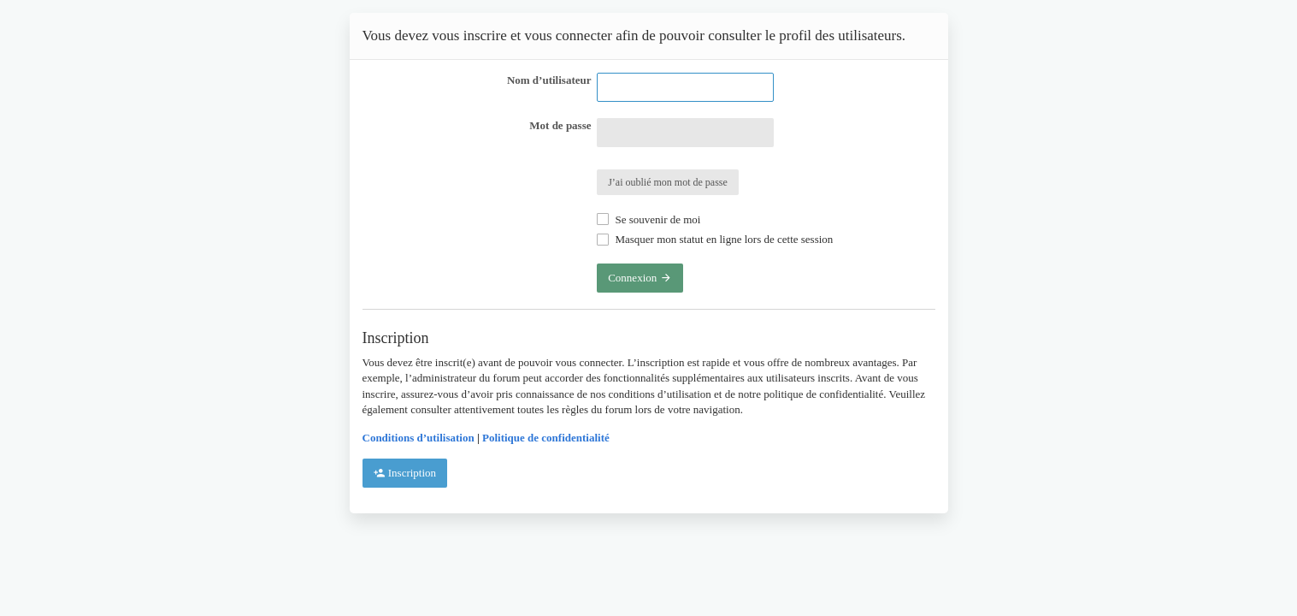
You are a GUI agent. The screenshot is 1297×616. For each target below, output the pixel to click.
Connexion (639, 277)
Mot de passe (560, 125)
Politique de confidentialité (546, 437)
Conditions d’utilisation (419, 437)
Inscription (405, 472)
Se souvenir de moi (648, 219)
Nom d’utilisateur (549, 80)
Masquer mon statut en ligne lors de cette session (715, 239)
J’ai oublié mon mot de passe (668, 182)
